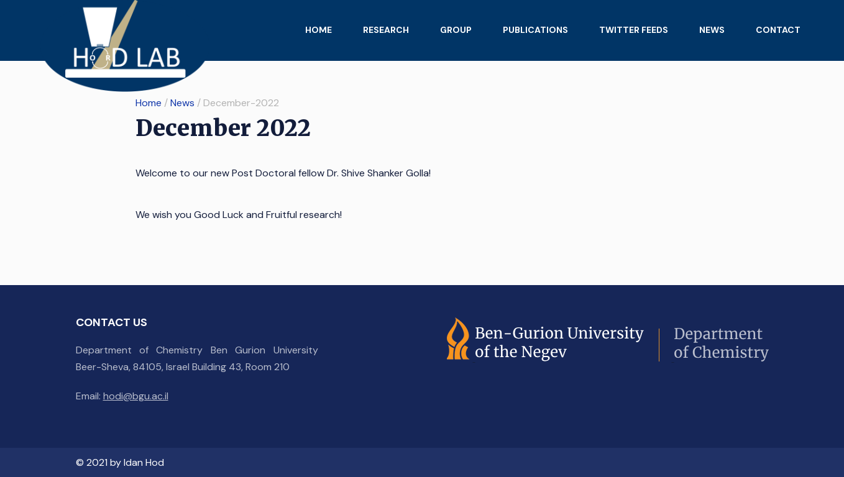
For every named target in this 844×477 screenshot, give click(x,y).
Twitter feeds (633, 29)
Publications (535, 29)
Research (386, 29)
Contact (778, 29)
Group (456, 29)
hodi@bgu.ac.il (135, 395)
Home (318, 29)
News (712, 29)
